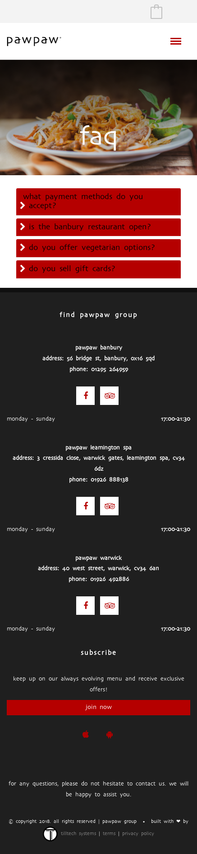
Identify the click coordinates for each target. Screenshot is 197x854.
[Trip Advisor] (109, 395)
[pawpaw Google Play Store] (109, 735)
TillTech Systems (69, 834)
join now (99, 707)
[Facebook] (85, 395)
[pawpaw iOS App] (85, 735)
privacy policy (138, 834)
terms (109, 834)
